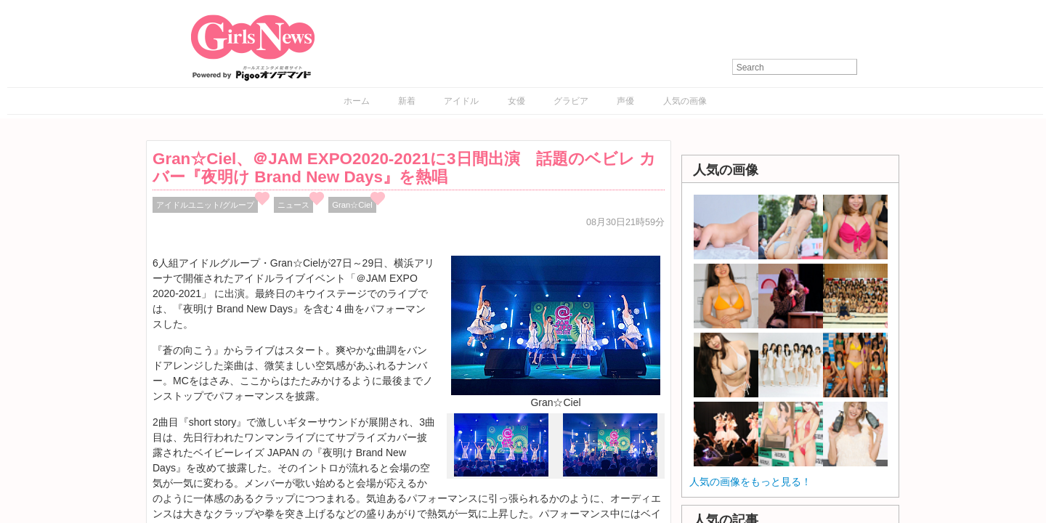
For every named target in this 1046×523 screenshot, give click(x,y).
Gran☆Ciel (352, 204)
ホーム (357, 101)
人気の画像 (685, 101)
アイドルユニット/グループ (205, 204)
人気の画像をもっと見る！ (750, 481)
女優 (516, 101)
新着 (406, 101)
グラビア (571, 101)
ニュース (293, 204)
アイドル (461, 101)
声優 (625, 101)
